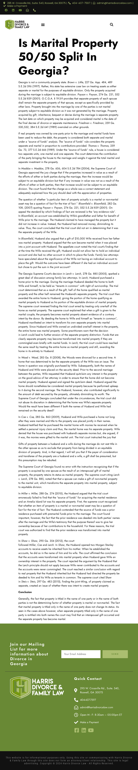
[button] (43, 24)
